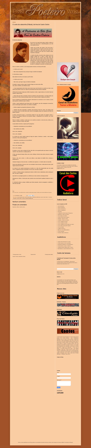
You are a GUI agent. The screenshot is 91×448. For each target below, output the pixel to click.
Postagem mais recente (17, 254)
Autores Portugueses (62, 210)
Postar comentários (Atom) (20, 256)
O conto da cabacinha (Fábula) (26, 198)
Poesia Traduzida (61, 231)
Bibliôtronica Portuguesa (48, 192)
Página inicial (33, 254)
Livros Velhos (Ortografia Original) (64, 225)
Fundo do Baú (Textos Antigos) (63, 217)
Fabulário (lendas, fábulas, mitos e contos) (65, 247)
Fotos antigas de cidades (62, 215)
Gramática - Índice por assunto (63, 220)
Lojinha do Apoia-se (61, 228)
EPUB (20, 198)
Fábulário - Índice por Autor (63, 218)
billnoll (63, 442)
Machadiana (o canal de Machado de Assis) (65, 248)
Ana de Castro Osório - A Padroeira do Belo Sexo (32, 197)
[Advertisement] (32, 244)
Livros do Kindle (61, 227)
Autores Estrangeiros (62, 208)
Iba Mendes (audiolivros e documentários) (65, 244)
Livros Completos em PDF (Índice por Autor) (66, 224)
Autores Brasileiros (61, 207)
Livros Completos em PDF (62, 222)
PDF (32, 198)
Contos (18, 198)
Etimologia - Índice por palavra (63, 214)
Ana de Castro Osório (20, 197)
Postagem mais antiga (49, 254)
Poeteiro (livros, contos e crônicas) (64, 245)
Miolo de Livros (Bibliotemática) (63, 229)
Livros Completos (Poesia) (62, 221)
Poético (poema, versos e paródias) (64, 243)
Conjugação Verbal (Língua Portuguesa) (65, 213)
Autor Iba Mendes (61, 206)
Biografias (60, 211)
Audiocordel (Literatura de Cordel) (64, 241)
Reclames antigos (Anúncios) (63, 232)
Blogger (71, 442)
